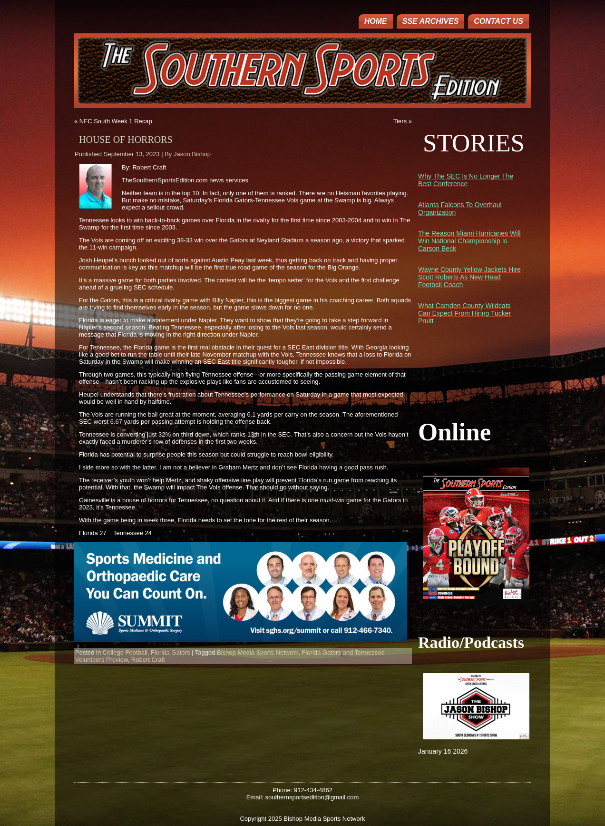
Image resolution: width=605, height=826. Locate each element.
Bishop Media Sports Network (257, 652)
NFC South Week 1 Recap (115, 121)
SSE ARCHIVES (430, 21)
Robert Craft (148, 659)
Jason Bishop (192, 154)
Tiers (400, 121)
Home (375, 21)
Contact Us (498, 21)
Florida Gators (170, 652)
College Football (125, 652)
